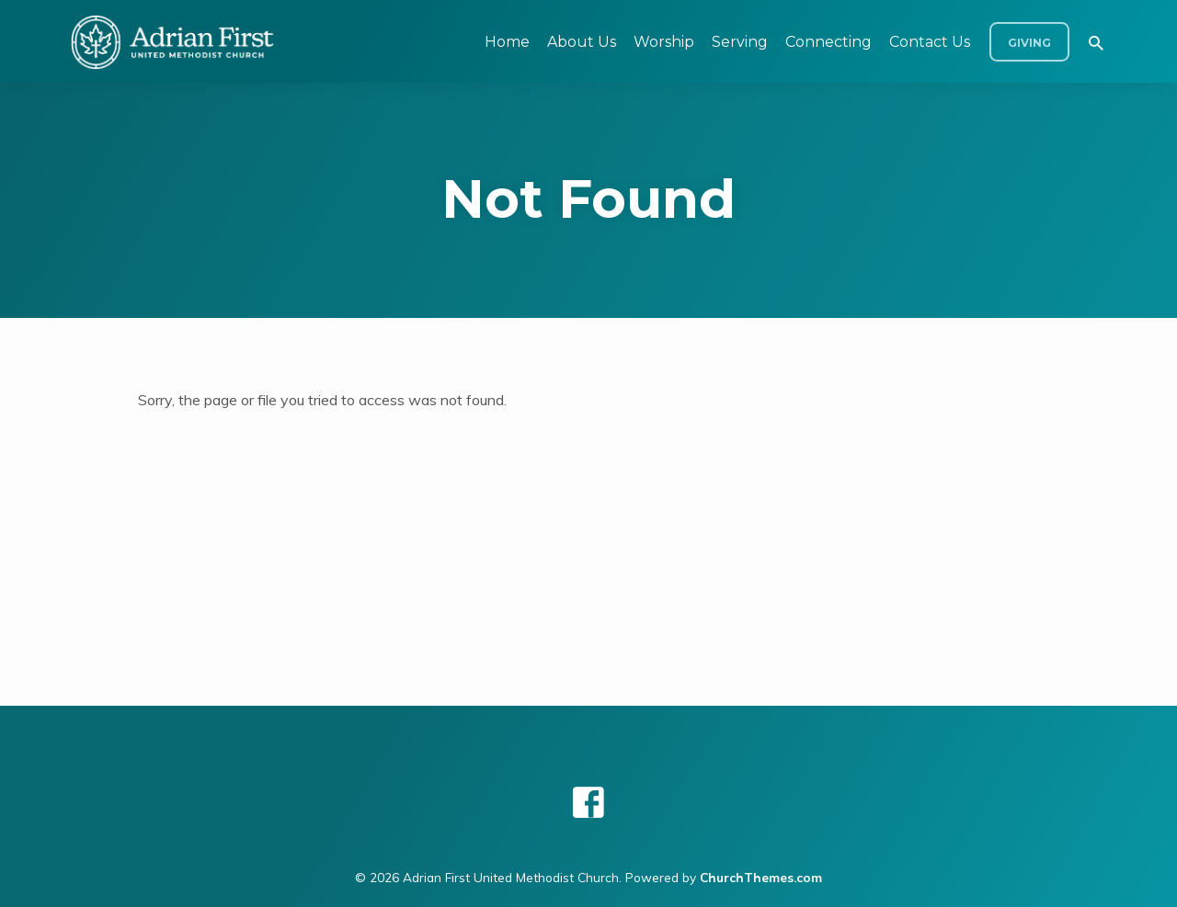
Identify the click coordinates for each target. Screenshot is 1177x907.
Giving (1029, 43)
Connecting (828, 42)
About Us (581, 42)
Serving (740, 42)
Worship (664, 42)
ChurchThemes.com (761, 877)
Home (507, 42)
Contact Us (929, 42)
